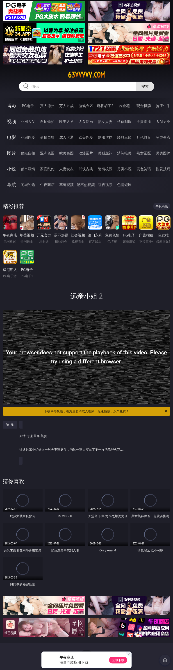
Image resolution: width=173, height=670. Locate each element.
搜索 (145, 86)
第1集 (10, 424)
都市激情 (28, 168)
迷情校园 (105, 168)
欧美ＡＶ (66, 121)
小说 (11, 169)
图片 (11, 153)
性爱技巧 (163, 168)
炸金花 (124, 105)
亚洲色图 (47, 153)
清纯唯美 (124, 153)
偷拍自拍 (47, 137)
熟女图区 (144, 153)
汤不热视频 (86, 184)
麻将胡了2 (105, 105)
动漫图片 (86, 153)
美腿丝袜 (105, 153)
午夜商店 (47, 184)
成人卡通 (66, 137)
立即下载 (118, 660)
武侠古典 (86, 168)
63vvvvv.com (86, 74)
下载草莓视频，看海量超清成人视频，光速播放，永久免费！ (106, 411)
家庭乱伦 (47, 168)
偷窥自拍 (28, 153)
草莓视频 (66, 184)
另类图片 (163, 153)
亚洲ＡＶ (28, 121)
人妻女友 (66, 168)
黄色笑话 (144, 168)
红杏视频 (105, 184)
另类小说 (124, 168)
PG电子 (28, 105)
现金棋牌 (144, 105)
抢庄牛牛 (163, 105)
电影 (11, 137)
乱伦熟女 (144, 137)
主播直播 (144, 121)
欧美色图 (66, 153)
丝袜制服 (124, 121)
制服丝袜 (105, 137)
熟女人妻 (105, 121)
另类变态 (163, 137)
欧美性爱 (86, 137)
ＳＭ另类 (163, 121)
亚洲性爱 (28, 137)
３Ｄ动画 (86, 121)
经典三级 (124, 137)
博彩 (11, 106)
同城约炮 (28, 184)
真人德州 (47, 105)
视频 (11, 121)
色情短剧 (124, 184)
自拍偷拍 (47, 121)
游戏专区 (86, 105)
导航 (11, 184)
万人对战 (66, 105)
